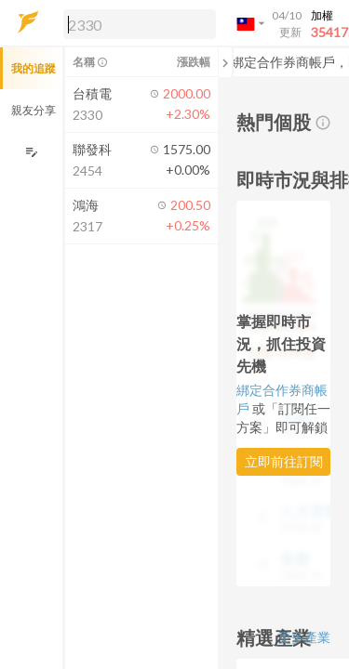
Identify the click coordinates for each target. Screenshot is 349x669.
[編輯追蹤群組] (31, 152)
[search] (139, 24)
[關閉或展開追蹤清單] (225, 62)
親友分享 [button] (33, 110)
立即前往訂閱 (284, 461)
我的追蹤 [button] (33, 68)
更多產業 (304, 637)
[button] (136, 23)
